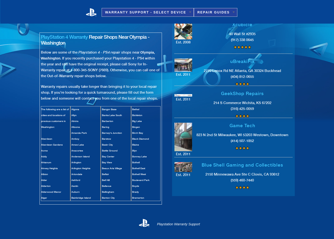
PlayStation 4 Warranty (64, 37)
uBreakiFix (242, 61)
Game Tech (242, 125)
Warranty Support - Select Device (146, 12)
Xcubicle (242, 24)
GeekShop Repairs (242, 93)
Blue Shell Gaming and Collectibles (242, 165)
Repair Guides (214, 12)
